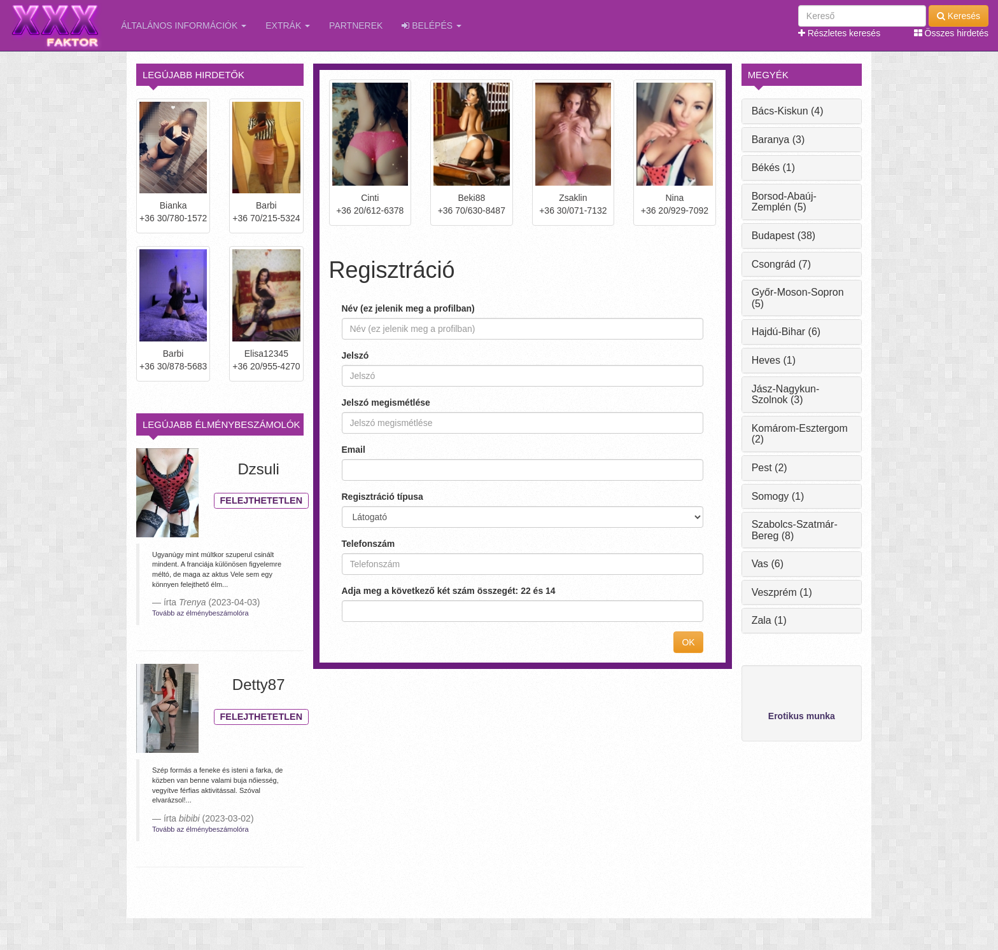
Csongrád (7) (781, 264)
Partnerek (356, 25)
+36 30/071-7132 (573, 210)
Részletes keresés (839, 33)
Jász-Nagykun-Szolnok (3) (786, 394)
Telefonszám (368, 544)
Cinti (370, 198)
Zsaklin (573, 198)
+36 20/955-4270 (266, 366)
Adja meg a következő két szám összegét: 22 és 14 (449, 591)
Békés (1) (773, 167)
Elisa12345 (266, 353)
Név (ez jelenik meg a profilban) (408, 308)
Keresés (958, 16)
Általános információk (183, 25)
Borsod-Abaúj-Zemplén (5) (784, 202)
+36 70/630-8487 (471, 210)
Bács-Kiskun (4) (788, 111)
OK (688, 642)
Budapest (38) (784, 235)
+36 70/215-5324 (266, 218)
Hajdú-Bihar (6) (786, 331)
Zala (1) (769, 620)
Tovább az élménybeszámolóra (200, 613)
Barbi (266, 205)
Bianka (173, 205)
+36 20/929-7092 (674, 210)
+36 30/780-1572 (173, 218)
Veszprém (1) (782, 592)
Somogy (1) (778, 496)
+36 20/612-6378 (370, 210)
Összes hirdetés (951, 33)
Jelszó (355, 355)
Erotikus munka (801, 716)
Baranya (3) (778, 139)
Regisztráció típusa (382, 497)
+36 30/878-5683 (173, 366)
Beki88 (471, 198)
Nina (674, 198)
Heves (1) (774, 360)
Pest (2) (769, 467)
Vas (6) (768, 563)
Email (353, 449)
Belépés (431, 25)
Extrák (287, 25)
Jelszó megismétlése (386, 402)
